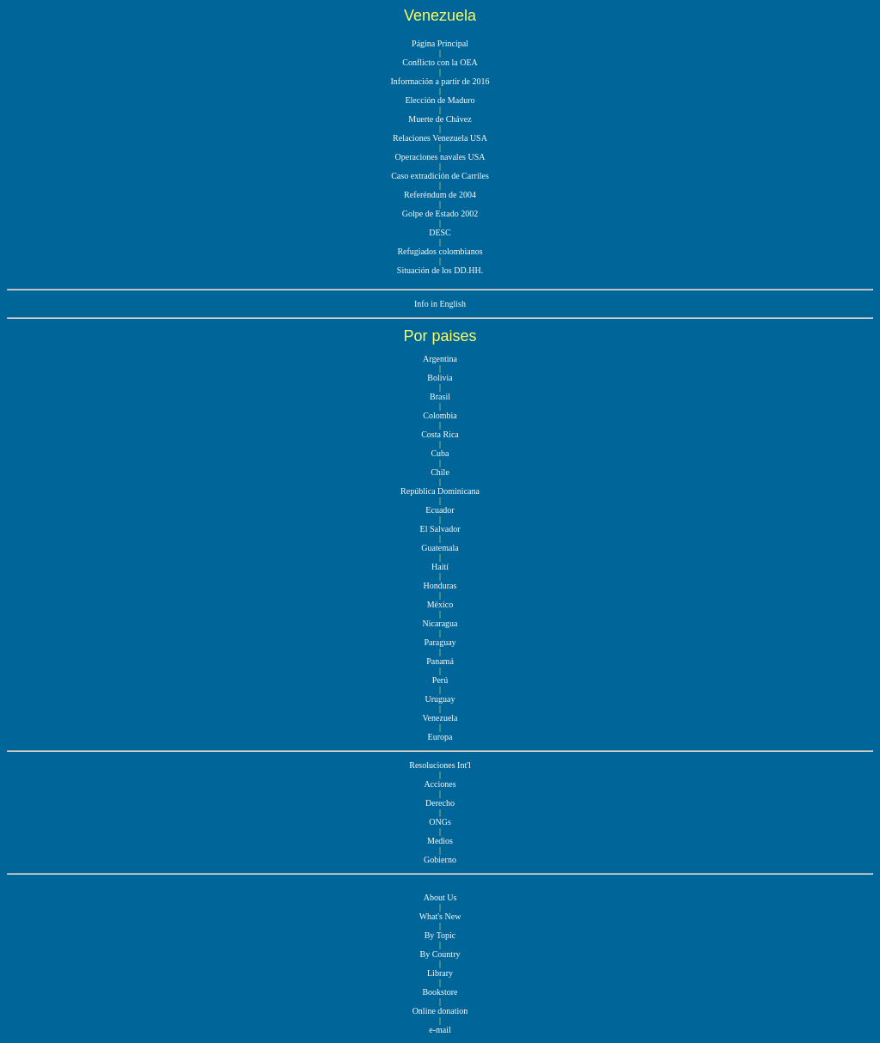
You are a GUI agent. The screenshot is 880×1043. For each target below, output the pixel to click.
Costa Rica (440, 434)
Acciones (439, 784)
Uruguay (440, 699)
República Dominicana (440, 491)
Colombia (439, 415)
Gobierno (440, 859)
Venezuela (439, 718)
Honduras (440, 585)
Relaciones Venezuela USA (440, 138)
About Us (440, 897)
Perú (440, 680)
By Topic (440, 935)
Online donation (440, 1011)
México (440, 604)
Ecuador (439, 510)
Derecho (440, 803)
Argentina (440, 358)
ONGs (440, 821)
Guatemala (439, 547)
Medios (440, 840)
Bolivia (439, 377)
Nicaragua (439, 623)
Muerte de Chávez (439, 119)
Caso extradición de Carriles (440, 175)
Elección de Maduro (439, 100)
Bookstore (439, 992)
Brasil (440, 396)
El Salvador (440, 529)
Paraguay (439, 642)
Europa (440, 736)
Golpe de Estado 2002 (440, 213)
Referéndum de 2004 (440, 194)
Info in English (440, 303)
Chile (440, 472)
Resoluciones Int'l (440, 765)
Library (440, 973)
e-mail (440, 1029)
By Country (440, 954)
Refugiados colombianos (439, 251)
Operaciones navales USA (440, 157)
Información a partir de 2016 (440, 81)
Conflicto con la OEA (439, 62)
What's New (440, 916)
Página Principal (440, 43)
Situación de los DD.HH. (440, 270)
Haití (440, 566)
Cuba (440, 453)
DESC (440, 232)
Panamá (440, 661)
